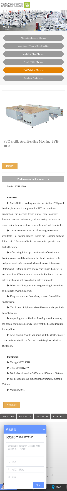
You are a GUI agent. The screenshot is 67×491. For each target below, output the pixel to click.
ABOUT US (8, 416)
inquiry (9, 165)
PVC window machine (34, 70)
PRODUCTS (25, 416)
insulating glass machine (33, 54)
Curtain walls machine (33, 62)
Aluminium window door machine (33, 46)
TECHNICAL (42, 416)
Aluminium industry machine (33, 38)
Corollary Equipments (33, 78)
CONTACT (58, 416)
